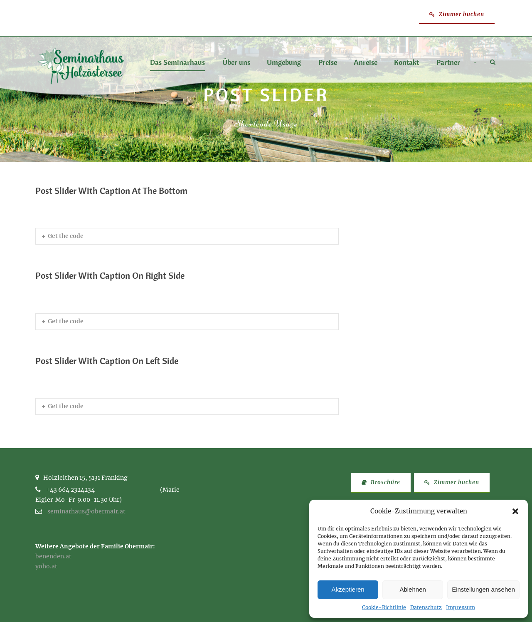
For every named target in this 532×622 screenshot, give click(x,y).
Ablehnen (412, 589)
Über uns (236, 63)
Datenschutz (426, 607)
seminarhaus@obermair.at (86, 511)
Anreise (365, 63)
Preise (327, 63)
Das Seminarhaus (177, 63)
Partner (448, 63)
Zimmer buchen (456, 14)
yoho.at (46, 566)
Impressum (460, 607)
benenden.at (53, 556)
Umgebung (284, 63)
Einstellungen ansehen (483, 589)
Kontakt (406, 63)
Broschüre (381, 482)
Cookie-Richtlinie (384, 607)
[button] (515, 511)
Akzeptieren (347, 589)
